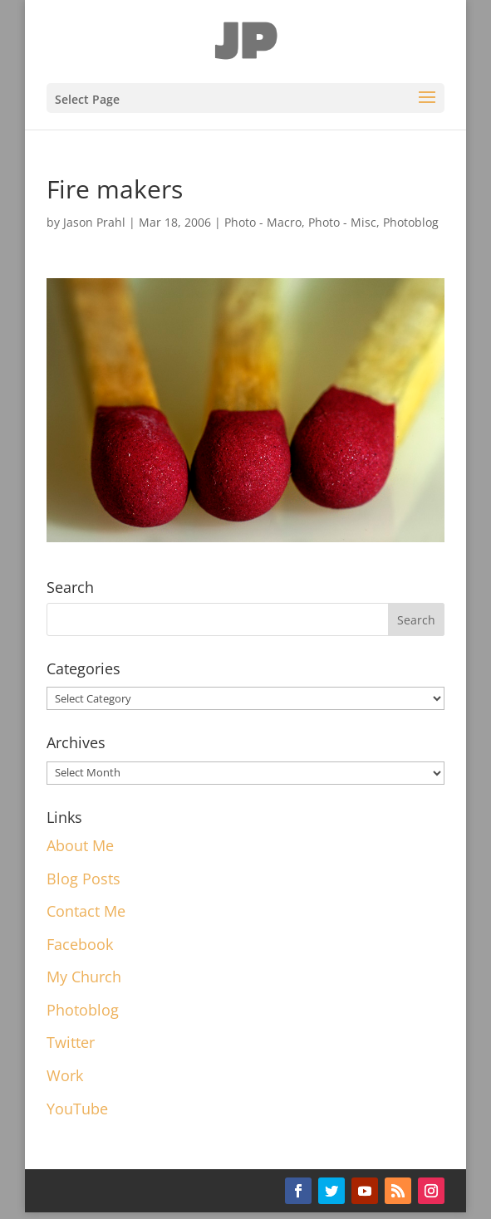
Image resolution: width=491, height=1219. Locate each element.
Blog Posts (83, 879)
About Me (80, 845)
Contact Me (86, 911)
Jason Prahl (94, 222)
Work (65, 1075)
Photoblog (411, 222)
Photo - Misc (342, 222)
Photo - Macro (263, 222)
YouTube (77, 1109)
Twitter (71, 1042)
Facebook (80, 944)
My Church (84, 976)
